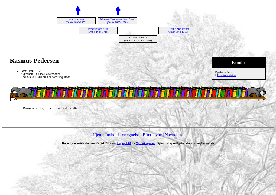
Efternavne (152, 134)
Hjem (97, 134)
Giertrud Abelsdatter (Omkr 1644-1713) (178, 30)
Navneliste (174, 134)
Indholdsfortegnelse (122, 134)
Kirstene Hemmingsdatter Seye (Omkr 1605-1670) (117, 21)
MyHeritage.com (145, 143)
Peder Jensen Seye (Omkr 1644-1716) (98, 30)
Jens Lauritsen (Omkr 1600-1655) (76, 21)
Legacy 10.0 (124, 143)
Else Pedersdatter (226, 75)
